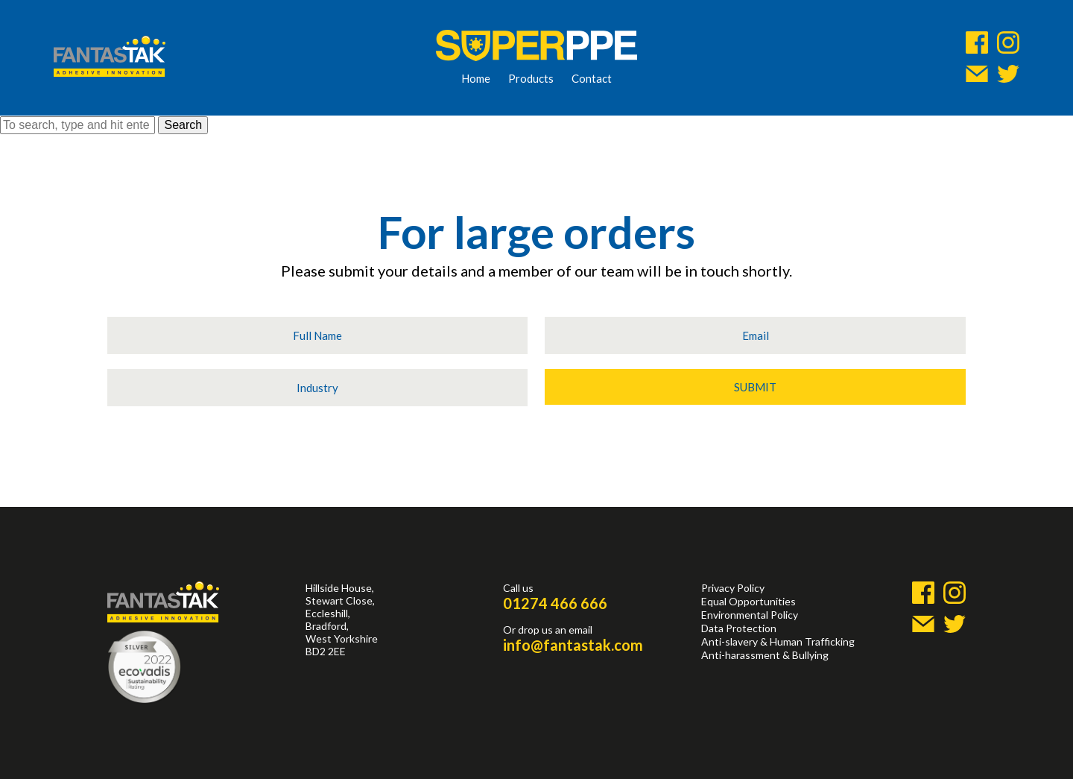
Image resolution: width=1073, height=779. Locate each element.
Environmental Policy (749, 614)
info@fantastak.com (573, 645)
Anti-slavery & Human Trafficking (778, 641)
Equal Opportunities (748, 601)
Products (531, 78)
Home (475, 78)
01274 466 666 (555, 603)
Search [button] (183, 125)
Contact (592, 78)
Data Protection (738, 628)
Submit (755, 387)
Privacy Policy (733, 587)
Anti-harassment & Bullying (765, 655)
